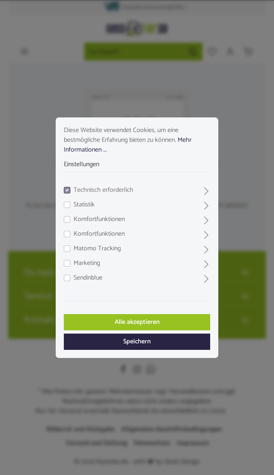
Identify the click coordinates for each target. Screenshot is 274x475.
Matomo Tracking (97, 249)
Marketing (87, 263)
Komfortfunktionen (99, 219)
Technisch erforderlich (103, 190)
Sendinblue (88, 278)
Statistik (84, 205)
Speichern (137, 341)
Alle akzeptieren (137, 322)
